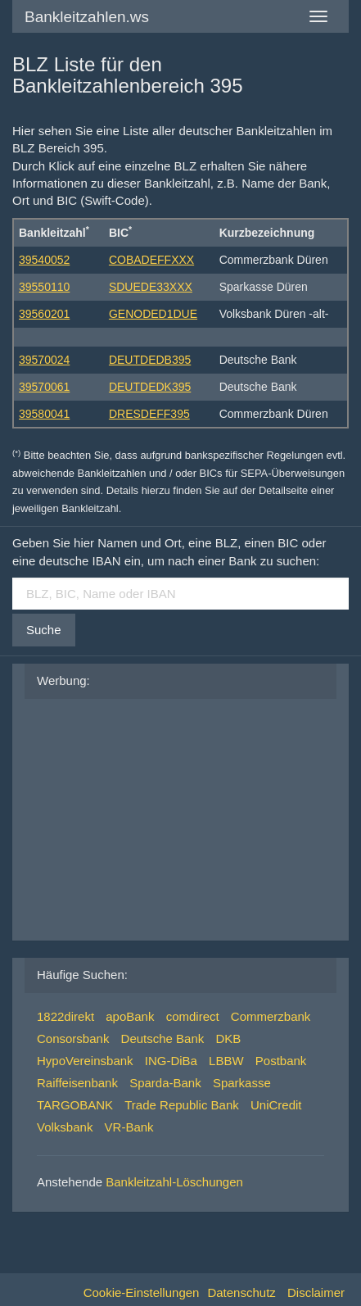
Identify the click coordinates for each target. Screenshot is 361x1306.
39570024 (44, 359)
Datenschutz (241, 1292)
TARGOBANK (75, 1105)
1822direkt (65, 1016)
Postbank (281, 1061)
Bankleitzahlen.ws (87, 16)
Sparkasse (242, 1083)
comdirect (192, 1016)
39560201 (44, 313)
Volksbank (65, 1127)
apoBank (130, 1016)
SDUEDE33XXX (150, 286)
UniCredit (276, 1105)
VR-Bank (129, 1127)
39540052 (44, 259)
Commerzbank (271, 1016)
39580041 (44, 413)
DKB (228, 1038)
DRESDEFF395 (149, 413)
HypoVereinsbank (85, 1061)
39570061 (44, 386)
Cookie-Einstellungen (141, 1292)
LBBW (226, 1061)
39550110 (44, 286)
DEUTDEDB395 (150, 359)
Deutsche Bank (163, 1038)
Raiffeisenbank (77, 1083)
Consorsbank (73, 1038)
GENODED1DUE (153, 313)
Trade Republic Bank (181, 1105)
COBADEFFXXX (151, 259)
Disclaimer (316, 1292)
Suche (43, 630)
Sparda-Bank (165, 1083)
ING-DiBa (171, 1061)
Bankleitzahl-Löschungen (174, 1182)
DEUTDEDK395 (150, 386)
